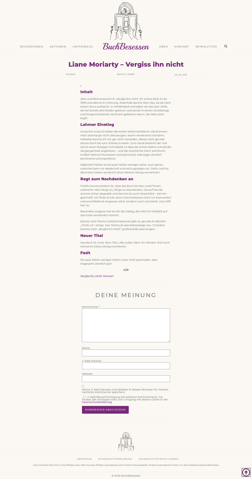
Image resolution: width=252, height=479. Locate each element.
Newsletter (206, 46)
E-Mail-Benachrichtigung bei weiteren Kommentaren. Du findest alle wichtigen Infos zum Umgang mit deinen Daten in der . (125, 400)
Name (86, 348)
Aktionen (58, 46)
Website (87, 374)
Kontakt (181, 46)
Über (163, 46)
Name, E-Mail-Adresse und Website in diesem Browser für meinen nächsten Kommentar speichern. (125, 391)
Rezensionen (31, 46)
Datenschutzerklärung (97, 402)
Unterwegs (83, 46)
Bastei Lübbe (126, 74)
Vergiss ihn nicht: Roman (96, 276)
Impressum (84, 459)
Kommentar (91, 307)
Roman (70, 74)
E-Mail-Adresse (92, 361)
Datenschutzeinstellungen (158, 459)
